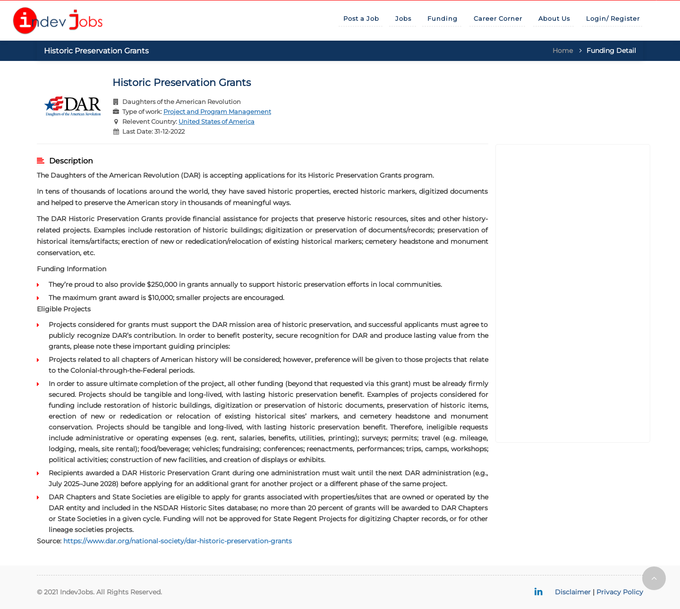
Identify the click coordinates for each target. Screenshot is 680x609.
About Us (554, 18)
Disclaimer (573, 592)
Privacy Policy (619, 592)
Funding (442, 18)
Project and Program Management (217, 111)
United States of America (216, 121)
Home (562, 50)
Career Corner (498, 18)
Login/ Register (613, 18)
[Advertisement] (573, 293)
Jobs (403, 18)
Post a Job (361, 18)
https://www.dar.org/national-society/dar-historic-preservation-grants (177, 541)
